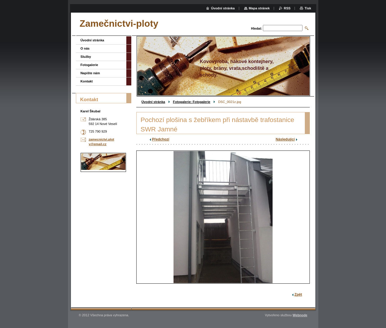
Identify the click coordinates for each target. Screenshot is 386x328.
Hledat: (256, 28)
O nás (85, 48)
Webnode (300, 315)
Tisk (308, 8)
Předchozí (160, 139)
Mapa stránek (259, 8)
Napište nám (90, 73)
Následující (285, 139)
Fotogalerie (89, 65)
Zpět (298, 295)
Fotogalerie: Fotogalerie (191, 102)
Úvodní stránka (153, 102)
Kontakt (87, 81)
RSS (287, 8)
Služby (86, 56)
